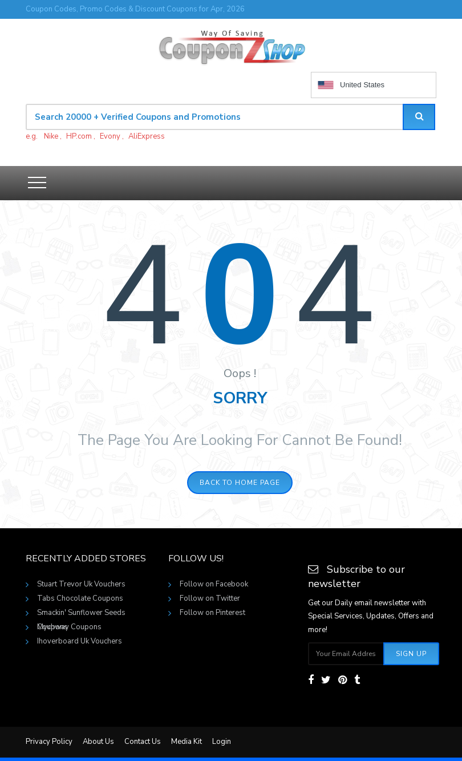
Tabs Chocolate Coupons (80, 598)
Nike (51, 136)
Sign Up (411, 653)
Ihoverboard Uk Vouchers (79, 641)
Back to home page (240, 482)
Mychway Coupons (69, 627)
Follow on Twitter (210, 598)
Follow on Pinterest (212, 613)
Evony (110, 136)
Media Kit (186, 741)
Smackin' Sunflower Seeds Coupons (81, 614)
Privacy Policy (49, 741)
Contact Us (142, 741)
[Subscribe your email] (346, 653)
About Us (98, 741)
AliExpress (146, 136)
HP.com (79, 136)
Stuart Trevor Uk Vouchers (81, 584)
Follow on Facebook (214, 584)
